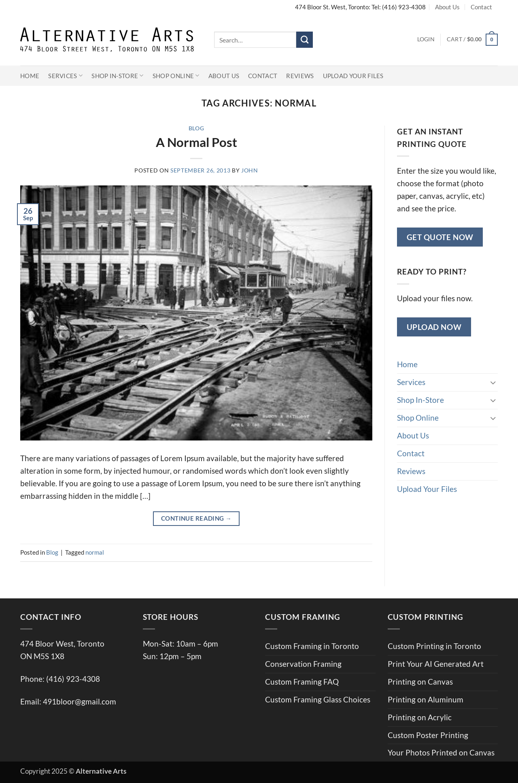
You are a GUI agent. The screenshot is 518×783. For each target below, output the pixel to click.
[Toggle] (493, 382)
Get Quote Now (440, 237)
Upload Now (434, 327)
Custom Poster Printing (428, 735)
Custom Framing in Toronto (312, 646)
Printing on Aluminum (425, 699)
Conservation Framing (303, 663)
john (249, 170)
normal (94, 552)
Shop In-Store (117, 75)
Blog (196, 128)
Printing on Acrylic (420, 717)
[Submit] (304, 40)
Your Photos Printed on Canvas (441, 752)
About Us (447, 7)
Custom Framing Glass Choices (317, 699)
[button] (426, 39)
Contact (481, 7)
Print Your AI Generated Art (436, 663)
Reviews (300, 75)
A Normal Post (196, 142)
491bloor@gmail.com (79, 701)
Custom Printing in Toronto (434, 646)
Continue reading (196, 518)
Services (65, 75)
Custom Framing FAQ (302, 681)
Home (29, 75)
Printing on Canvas (420, 681)
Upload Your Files (353, 75)
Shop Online (176, 75)
